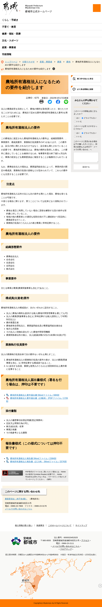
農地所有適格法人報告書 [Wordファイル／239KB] (33, 458)
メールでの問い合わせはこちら (18, 509)
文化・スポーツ (10, 40)
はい (78, 118)
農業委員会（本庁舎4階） (16, 499)
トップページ (11, 62)
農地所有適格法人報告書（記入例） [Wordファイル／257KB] (38, 461)
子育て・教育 (9, 27)
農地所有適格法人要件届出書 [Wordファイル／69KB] (34, 395)
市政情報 (6, 54)
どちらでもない (90, 118)
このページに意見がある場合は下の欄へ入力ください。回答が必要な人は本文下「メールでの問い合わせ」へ (85, 145)
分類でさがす (28, 62)
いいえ (79, 121)
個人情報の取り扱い (23, 525)
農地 (68, 62)
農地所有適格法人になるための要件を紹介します (28, 69)
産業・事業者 (9, 47)
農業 (59, 62)
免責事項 (40, 525)
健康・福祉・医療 (11, 33)
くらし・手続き (10, 20)
